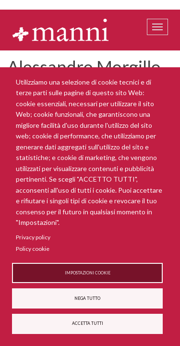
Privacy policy (33, 237)
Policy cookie (32, 248)
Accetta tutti (87, 323)
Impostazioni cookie (87, 273)
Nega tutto (87, 298)
